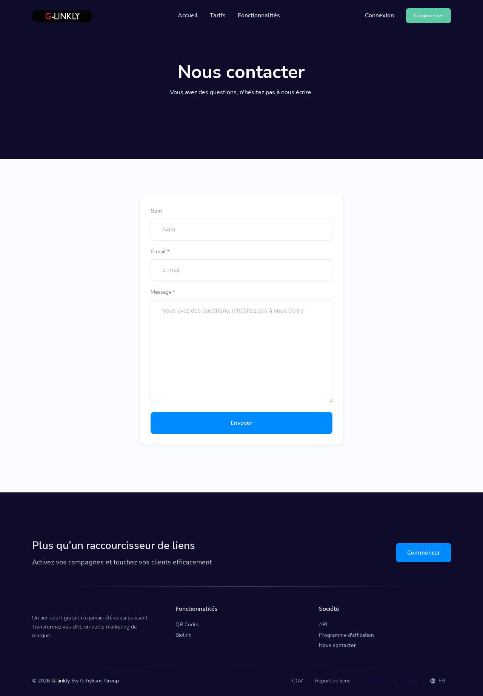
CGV (297, 680)
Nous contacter (337, 645)
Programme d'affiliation (346, 635)
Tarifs (218, 15)
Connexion (379, 15)
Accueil (188, 15)
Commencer (423, 553)
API (323, 624)
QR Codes (187, 624)
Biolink (183, 635)
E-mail (160, 251)
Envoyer (241, 423)
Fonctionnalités (259, 15)
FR (437, 680)
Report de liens (333, 680)
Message (163, 292)
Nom (156, 211)
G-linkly (60, 680)
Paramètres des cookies (390, 680)
